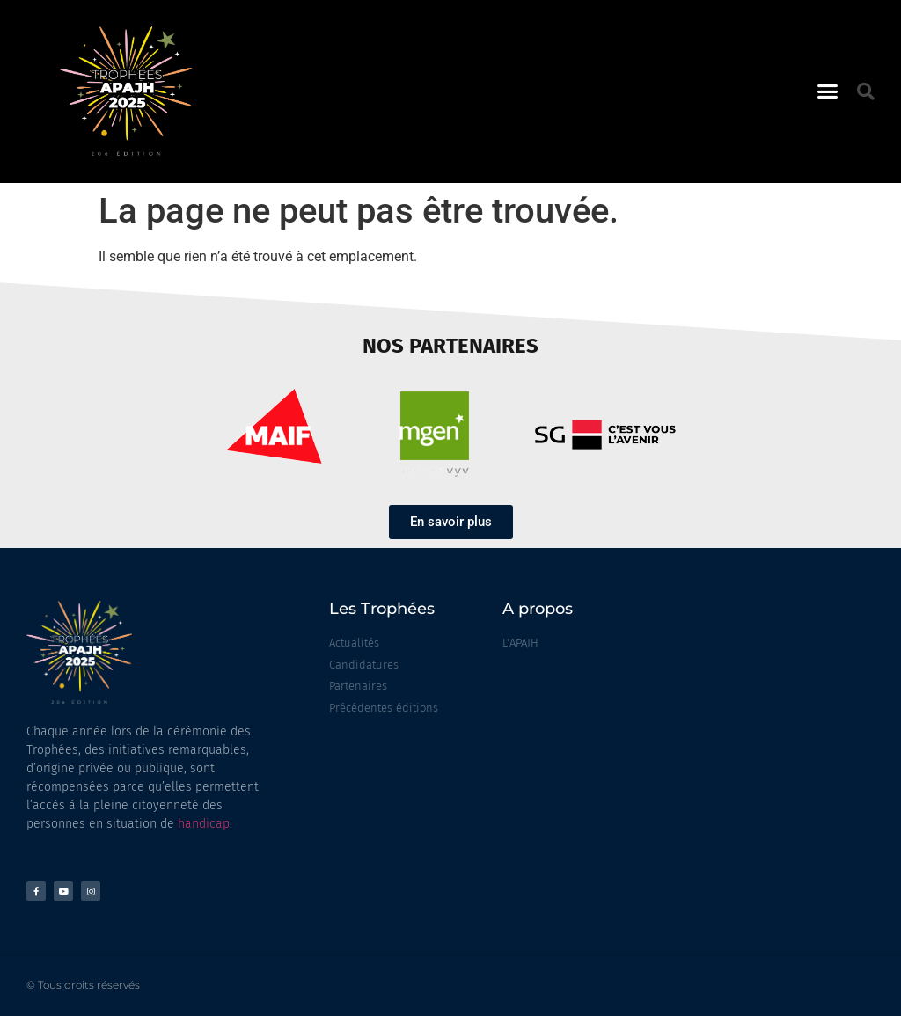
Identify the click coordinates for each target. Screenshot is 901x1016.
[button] (828, 91)
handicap (204, 823)
